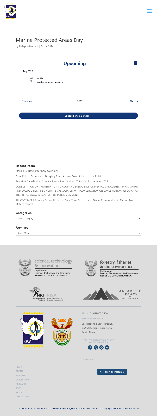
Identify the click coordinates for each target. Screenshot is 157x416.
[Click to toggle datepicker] (76, 63)
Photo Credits (132, 408)
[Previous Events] (26, 101)
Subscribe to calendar (77, 115)
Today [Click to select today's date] (79, 101)
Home (19, 367)
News (19, 392)
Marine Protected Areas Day (51, 82)
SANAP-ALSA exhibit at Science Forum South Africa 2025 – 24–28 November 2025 (62, 181)
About (19, 371)
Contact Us (22, 397)
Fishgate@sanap (28, 46)
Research (21, 384)
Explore (21, 375)
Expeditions (23, 380)
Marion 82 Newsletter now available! (37, 170)
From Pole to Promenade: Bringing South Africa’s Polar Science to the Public (59, 176)
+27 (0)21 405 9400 (97, 313)
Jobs (18, 388)
